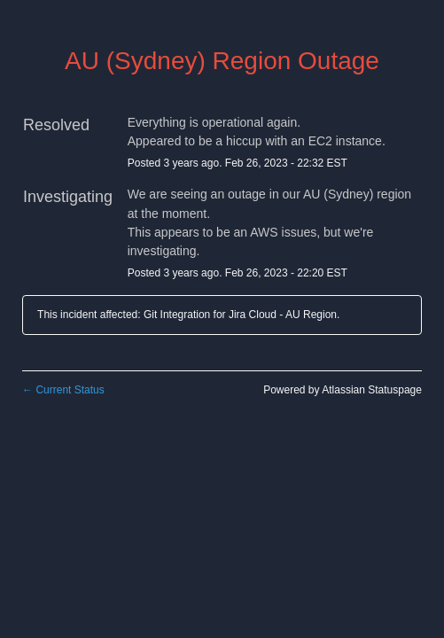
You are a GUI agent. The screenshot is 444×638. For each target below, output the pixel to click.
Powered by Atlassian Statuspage (342, 390)
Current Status (63, 390)
